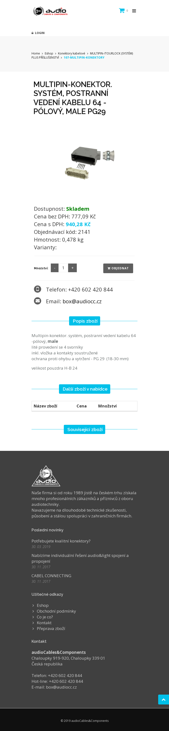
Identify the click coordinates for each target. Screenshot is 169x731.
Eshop (49, 53)
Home (36, 53)
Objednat (118, 268)
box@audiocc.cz (82, 301)
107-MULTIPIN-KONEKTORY (84, 57)
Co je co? (45, 617)
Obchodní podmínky (56, 611)
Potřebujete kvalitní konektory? (61, 541)
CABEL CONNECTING (51, 575)
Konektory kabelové (71, 53)
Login (38, 33)
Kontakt (44, 622)
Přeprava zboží (51, 628)
